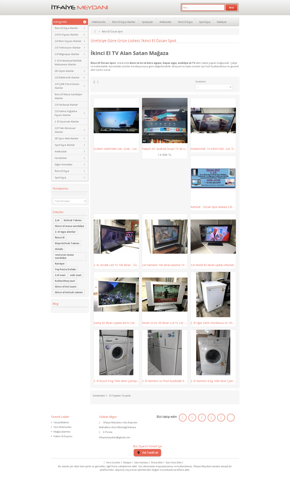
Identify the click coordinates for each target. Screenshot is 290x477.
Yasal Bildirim (61, 422)
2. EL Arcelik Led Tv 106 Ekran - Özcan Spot (116, 265)
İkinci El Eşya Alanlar (66, 28)
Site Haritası (141, 462)
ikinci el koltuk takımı (69, 292)
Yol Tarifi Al (147, 452)
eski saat (76, 275)
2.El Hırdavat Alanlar (66, 104)
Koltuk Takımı (73, 220)
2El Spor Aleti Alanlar (66, 138)
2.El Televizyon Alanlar (68, 47)
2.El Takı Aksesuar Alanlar (65, 130)
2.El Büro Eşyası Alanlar (68, 41)
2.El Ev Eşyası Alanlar (66, 34)
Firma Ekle (157, 462)
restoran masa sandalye (64, 256)
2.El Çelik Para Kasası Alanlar (67, 85)
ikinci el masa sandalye (69, 226)
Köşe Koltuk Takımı (67, 243)
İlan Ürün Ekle (174, 462)
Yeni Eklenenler (63, 427)
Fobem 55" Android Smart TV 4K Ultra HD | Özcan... (165, 149)
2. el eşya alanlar (65, 231)
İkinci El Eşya (62, 171)
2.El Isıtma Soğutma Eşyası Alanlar (66, 113)
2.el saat (60, 275)
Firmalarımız (60, 188)
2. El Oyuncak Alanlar (67, 121)
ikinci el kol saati (65, 286)
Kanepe (59, 263)
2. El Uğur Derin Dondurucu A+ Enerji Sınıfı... (213, 323)
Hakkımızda (99, 22)
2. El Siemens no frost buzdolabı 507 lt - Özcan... (165, 381)
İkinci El (59, 237)
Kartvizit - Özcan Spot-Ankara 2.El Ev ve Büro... (213, 207)
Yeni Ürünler (113, 462)
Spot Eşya (60, 177)
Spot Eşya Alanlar (65, 145)
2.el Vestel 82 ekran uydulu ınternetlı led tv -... (213, 265)
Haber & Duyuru (63, 436)
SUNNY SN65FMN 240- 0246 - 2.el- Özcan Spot (116, 149)
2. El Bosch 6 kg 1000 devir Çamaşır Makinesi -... (116, 381)
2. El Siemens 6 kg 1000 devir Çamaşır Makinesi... (213, 381)
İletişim (127, 462)
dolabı (59, 249)
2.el (57, 220)
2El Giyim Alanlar (64, 71)
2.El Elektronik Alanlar (67, 77)
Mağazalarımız (62, 431)
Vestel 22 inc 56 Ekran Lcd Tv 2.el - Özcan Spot (165, 323)
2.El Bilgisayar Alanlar (67, 54)
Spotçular (147, 22)
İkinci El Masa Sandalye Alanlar (68, 96)
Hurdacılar (61, 158)
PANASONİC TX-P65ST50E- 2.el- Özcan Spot (213, 149)
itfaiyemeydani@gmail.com (114, 437)
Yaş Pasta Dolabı (65, 269)
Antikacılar (61, 151)
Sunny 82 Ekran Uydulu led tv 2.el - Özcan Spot (116, 323)
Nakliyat (221, 22)
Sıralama (200, 81)
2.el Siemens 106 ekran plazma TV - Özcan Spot (165, 265)
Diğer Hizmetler (64, 164)
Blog (56, 303)
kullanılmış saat (65, 280)
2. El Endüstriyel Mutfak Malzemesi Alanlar (68, 62)
